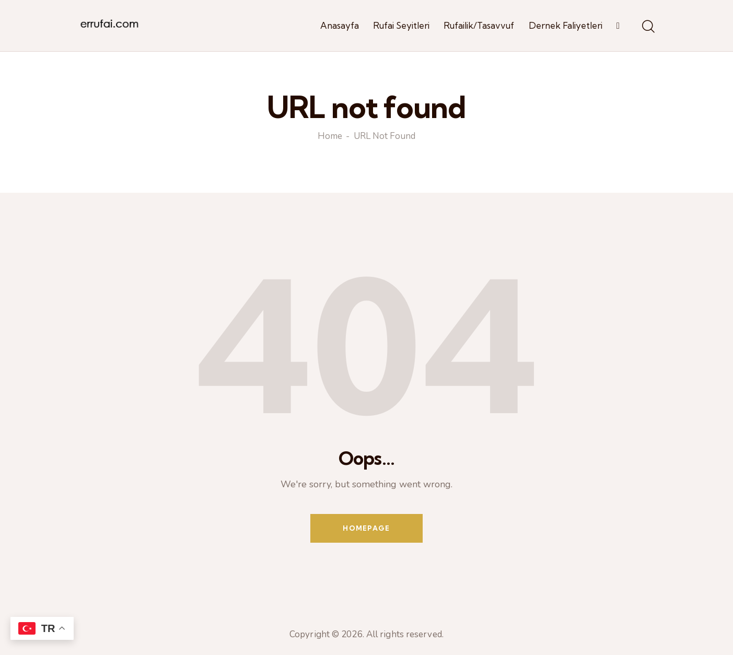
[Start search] (647, 27)
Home (330, 137)
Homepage (366, 528)
